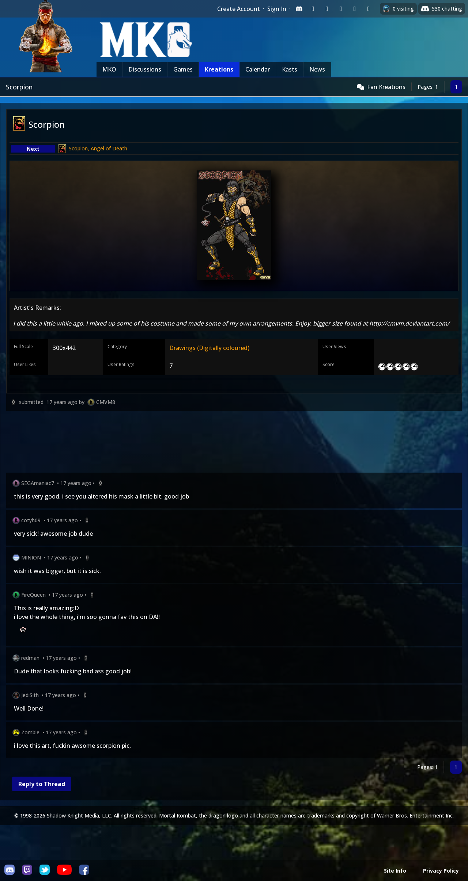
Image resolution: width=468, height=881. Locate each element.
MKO (109, 69)
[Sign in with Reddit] (340, 8)
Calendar (257, 69)
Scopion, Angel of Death (98, 148)
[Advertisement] (225, 443)
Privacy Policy (441, 870)
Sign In (276, 9)
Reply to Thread (41, 784)
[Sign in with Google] (326, 8)
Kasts (289, 69)
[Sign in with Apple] (354, 8)
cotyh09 (31, 520)
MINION (31, 557)
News (317, 69)
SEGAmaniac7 (37, 483)
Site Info (395, 870)
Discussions (144, 69)
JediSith (30, 695)
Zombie (30, 732)
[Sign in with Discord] (299, 8)
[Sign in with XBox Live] (368, 8)
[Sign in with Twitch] (312, 8)
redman (30, 657)
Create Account (238, 9)
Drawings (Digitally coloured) (209, 348)
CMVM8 (105, 402)
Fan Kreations (386, 87)
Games (183, 69)
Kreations (219, 69)
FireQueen (33, 594)
